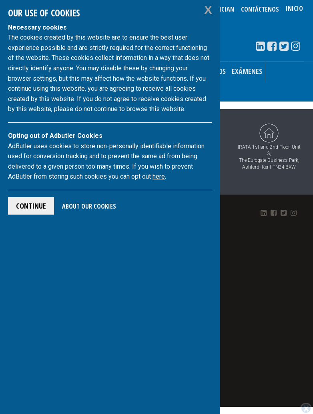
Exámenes (247, 71)
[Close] (306, 408)
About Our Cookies (89, 206)
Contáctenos (260, 9)
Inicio (294, 9)
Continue (31, 206)
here (158, 176)
